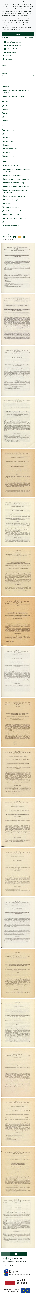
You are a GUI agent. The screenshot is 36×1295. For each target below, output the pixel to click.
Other (6, 121)
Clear (25, 37)
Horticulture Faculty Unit (11, 214)
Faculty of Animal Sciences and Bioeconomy (17, 179)
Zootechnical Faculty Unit (11, 226)
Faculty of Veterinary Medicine (13, 200)
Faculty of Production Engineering (14, 196)
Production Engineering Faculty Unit (15, 218)
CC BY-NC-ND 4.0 (9, 152)
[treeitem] (18, 42)
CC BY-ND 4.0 (8, 141)
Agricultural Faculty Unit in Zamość (14, 211)
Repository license (10, 130)
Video (6, 109)
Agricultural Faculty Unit (11, 207)
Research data (11, 52)
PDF (5, 117)
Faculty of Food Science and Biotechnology (17, 186)
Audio (6, 106)
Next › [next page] (24, 1254)
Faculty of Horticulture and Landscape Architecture (16, 191)
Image (6, 113)
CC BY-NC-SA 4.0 (9, 156)
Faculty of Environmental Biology (14, 183)
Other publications (12, 49)
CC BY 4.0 (7, 134)
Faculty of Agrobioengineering (13, 175)
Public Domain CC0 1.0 (11, 149)
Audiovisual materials (13, 45)
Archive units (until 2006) (11, 166)
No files (6, 87)
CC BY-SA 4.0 (8, 145)
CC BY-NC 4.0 (8, 137)
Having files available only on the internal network (16, 91)
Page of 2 (15, 1254)
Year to (4, 73)
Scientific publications (13, 42)
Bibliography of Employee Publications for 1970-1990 (17, 170)
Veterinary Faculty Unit (11, 222)
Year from (5, 65)
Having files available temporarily (14, 96)
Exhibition (8, 56)
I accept (18, 34)
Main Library (8, 203)
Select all (31, 37)
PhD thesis (8, 59)
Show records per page (12, 1258)
